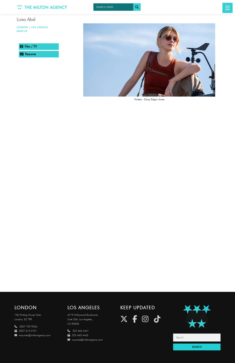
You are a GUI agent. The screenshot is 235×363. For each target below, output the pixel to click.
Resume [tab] (28, 54)
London (22, 27)
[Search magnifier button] (137, 7)
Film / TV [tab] (28, 46)
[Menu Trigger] (227, 8)
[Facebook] (135, 319)
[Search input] (114, 7)
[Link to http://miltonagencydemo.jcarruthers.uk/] (196, 316)
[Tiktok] (157, 319)
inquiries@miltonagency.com (85, 339)
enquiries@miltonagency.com (32, 335)
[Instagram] (145, 319)
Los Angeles (39, 27)
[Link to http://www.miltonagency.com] (42, 7)
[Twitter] (124, 319)
